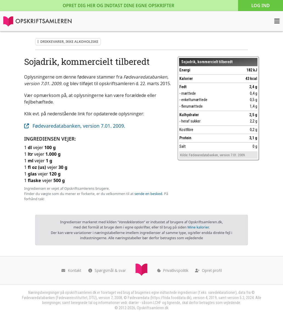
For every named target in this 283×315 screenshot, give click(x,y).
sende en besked (148, 193)
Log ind (260, 5)
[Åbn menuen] (277, 21)
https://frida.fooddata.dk (170, 298)
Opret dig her (118, 5)
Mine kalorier (197, 227)
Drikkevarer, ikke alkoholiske (68, 41)
